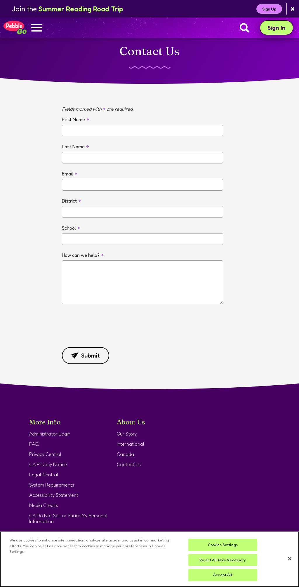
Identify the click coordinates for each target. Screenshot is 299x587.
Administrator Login (49, 434)
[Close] (289, 558)
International (130, 444)
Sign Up (269, 8)
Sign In (280, 27)
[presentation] (106, 329)
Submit (85, 355)
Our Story (127, 434)
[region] (149, 559)
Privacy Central (45, 454)
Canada (125, 454)
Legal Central (43, 475)
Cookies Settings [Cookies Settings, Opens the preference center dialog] (223, 544)
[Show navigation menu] (36, 28)
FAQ (34, 444)
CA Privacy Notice (48, 464)
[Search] (244, 27)
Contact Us (129, 464)
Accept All (222, 574)
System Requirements (51, 485)
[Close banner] (293, 9)
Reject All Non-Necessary (222, 560)
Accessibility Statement (53, 495)
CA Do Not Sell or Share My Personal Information (68, 518)
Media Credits (43, 505)
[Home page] (14, 28)
